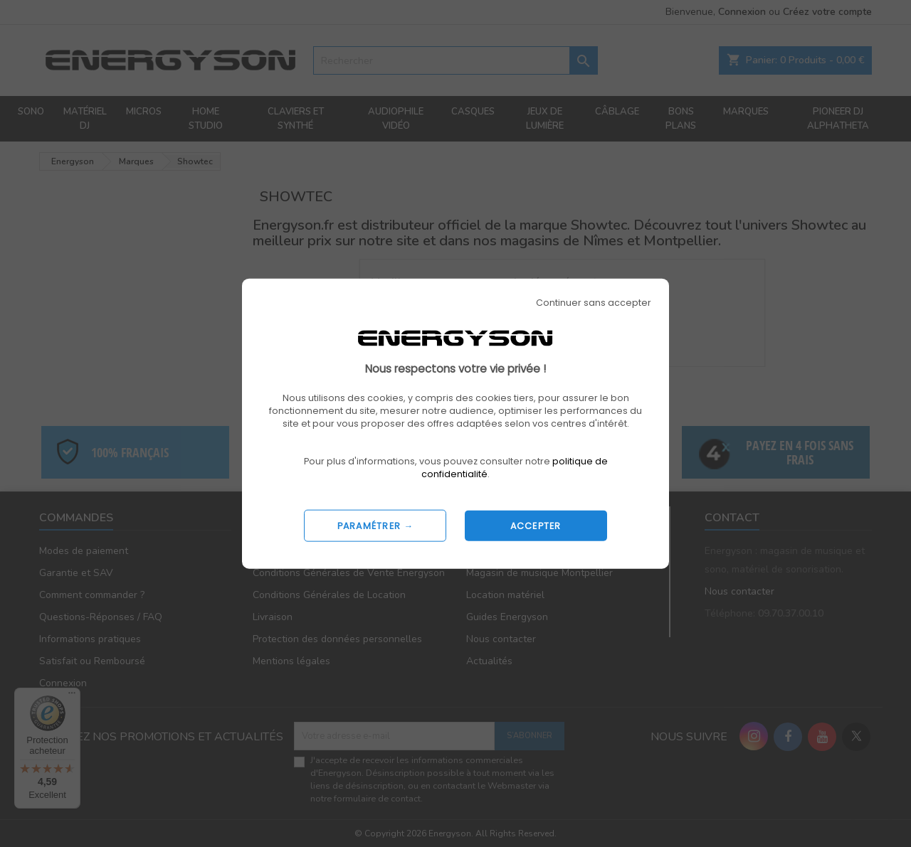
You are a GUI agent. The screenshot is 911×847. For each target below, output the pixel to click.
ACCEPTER (536, 525)
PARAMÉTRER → (375, 525)
